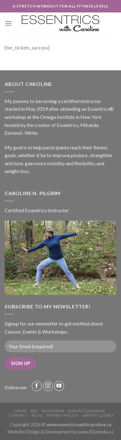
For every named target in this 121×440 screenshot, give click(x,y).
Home (21, 411)
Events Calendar (86, 411)
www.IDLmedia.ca (95, 431)
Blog (37, 415)
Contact (18, 415)
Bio (34, 411)
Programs (53, 411)
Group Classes (98, 415)
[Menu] (8, 23)
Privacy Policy (62, 415)
